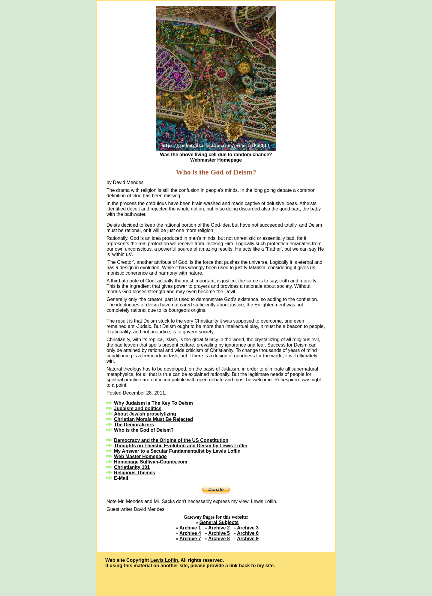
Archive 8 (219, 538)
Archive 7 (190, 538)
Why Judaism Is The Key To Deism (153, 403)
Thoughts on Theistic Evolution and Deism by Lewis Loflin (180, 445)
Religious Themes (134, 472)
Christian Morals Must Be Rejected (153, 419)
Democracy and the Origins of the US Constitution (171, 440)
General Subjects (219, 522)
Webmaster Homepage (216, 159)
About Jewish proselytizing (145, 413)
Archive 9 (248, 538)
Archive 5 (219, 533)
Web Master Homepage (140, 456)
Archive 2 (219, 527)
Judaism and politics (137, 408)
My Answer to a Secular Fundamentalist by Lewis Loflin (177, 451)
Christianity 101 (132, 467)
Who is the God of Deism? (144, 430)
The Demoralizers (134, 424)
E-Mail (121, 478)
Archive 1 (190, 527)
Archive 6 (248, 533)
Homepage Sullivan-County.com (150, 461)
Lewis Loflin (164, 560)
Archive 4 (190, 533)
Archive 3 (248, 527)
